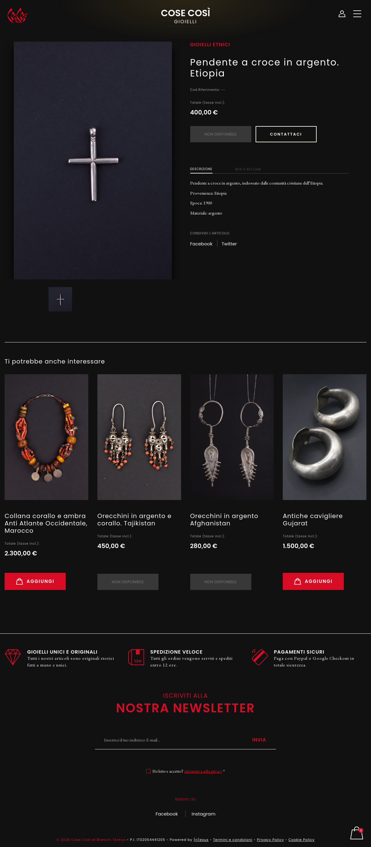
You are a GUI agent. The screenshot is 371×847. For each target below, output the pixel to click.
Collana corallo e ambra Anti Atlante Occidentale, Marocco (46, 523)
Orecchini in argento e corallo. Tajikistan (134, 520)
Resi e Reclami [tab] (248, 169)
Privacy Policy (270, 839)
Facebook (166, 814)
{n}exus (201, 839)
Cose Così (185, 15)
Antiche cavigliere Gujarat (313, 520)
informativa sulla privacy (203, 771)
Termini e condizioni (233, 839)
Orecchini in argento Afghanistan (224, 520)
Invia (259, 740)
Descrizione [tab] (201, 169)
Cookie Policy (302, 839)
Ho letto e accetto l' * (188, 771)
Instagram (204, 814)
